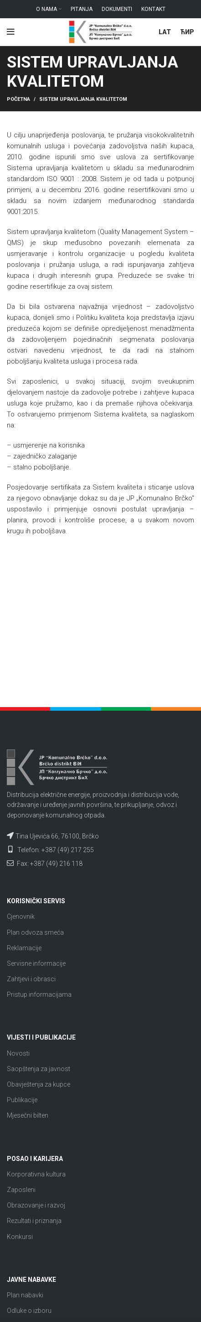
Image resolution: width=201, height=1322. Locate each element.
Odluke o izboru (29, 1310)
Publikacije (22, 1099)
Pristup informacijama (39, 994)
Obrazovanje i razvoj (36, 1205)
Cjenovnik (21, 916)
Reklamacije (24, 948)
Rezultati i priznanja (34, 1220)
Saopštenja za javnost (38, 1068)
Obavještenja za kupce (38, 1084)
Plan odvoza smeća (35, 932)
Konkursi (20, 1236)
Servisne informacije (36, 963)
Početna (18, 99)
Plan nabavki (25, 1295)
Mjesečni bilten (27, 1115)
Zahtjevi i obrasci (31, 979)
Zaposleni (21, 1189)
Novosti (18, 1053)
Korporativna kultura (36, 1174)
